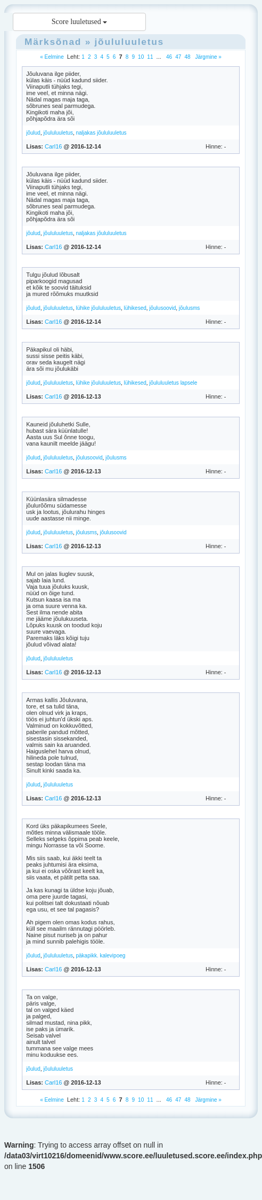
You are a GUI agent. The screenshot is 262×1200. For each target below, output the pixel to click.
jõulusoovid (162, 308)
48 (187, 57)
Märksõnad (52, 41)
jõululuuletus (129, 41)
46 (169, 57)
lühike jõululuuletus (98, 308)
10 (141, 57)
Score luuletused (79, 22)
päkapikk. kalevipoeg (100, 956)
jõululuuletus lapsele (173, 383)
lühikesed (135, 308)
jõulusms (189, 308)
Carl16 (53, 146)
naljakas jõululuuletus (101, 133)
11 (150, 57)
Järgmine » (208, 57)
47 (178, 57)
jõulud (33, 133)
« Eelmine (51, 57)
